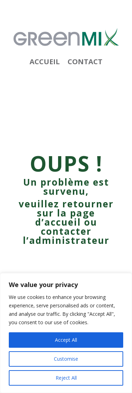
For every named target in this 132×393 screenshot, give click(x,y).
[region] (66, 333)
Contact (85, 62)
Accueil (45, 62)
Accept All (66, 340)
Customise (66, 358)
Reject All (66, 377)
